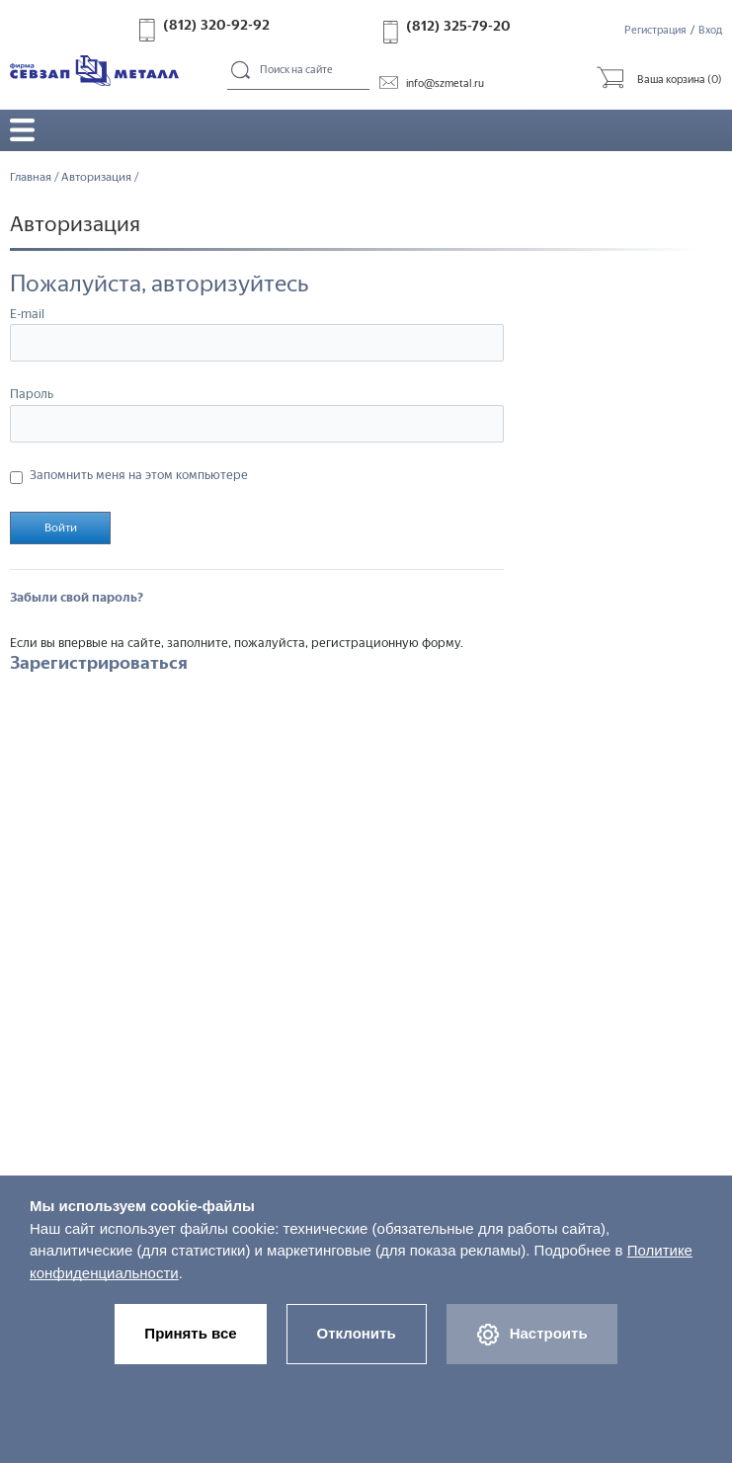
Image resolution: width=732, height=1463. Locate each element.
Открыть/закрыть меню (22, 130)
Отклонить (356, 1333)
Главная (30, 177)
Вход (710, 30)
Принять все (190, 1333)
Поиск (241, 71)
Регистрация (655, 30)
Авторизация (96, 177)
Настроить (532, 1334)
